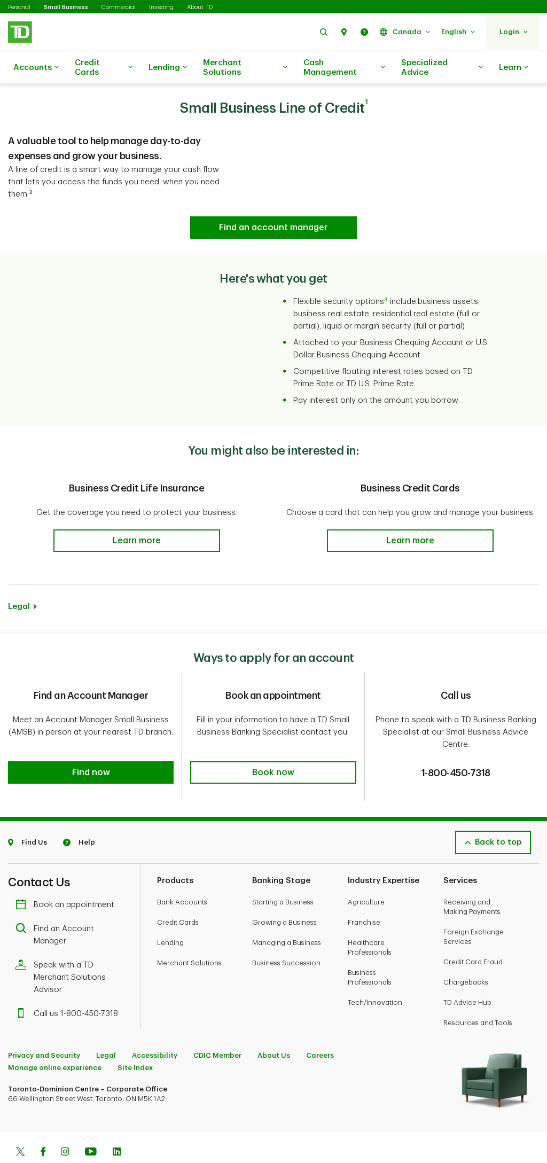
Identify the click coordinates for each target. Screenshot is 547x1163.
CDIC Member (217, 1028)
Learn (513, 68)
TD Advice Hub (467, 975)
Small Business (66, 7)
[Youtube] (91, 1126)
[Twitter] (20, 1126)
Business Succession (286, 936)
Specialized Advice (442, 67)
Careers (320, 1028)
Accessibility (154, 1028)
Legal (19, 580)
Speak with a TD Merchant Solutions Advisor (63, 950)
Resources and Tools (477, 996)
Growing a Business (284, 895)
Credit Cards (103, 67)
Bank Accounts (182, 875)
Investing (161, 7)
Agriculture (366, 875)
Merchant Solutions (245, 67)
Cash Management (344, 67)
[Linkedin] (117, 1126)
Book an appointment (67, 878)
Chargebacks (465, 955)
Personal (19, 7)
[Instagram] (65, 1126)
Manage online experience (54, 1040)
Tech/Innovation (375, 975)
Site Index (135, 1040)
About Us (273, 1028)
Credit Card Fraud (473, 935)
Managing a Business (286, 915)
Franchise (364, 895)
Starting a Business (283, 875)
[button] (324, 31)
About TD (200, 7)
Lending (168, 68)
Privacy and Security (44, 1028)
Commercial (118, 7)
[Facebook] (43, 1126)
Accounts (36, 68)
